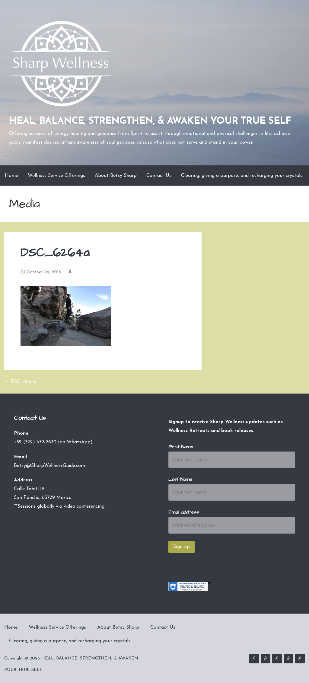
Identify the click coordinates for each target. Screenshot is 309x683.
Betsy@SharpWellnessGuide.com (49, 465)
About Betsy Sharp (116, 175)
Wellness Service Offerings (56, 175)
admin (78, 272)
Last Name (180, 479)
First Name (180, 446)
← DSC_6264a (20, 381)
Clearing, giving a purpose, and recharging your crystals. (242, 175)
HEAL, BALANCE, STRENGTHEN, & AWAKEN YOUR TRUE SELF (150, 121)
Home (11, 175)
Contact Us (158, 175)
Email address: (183, 512)
